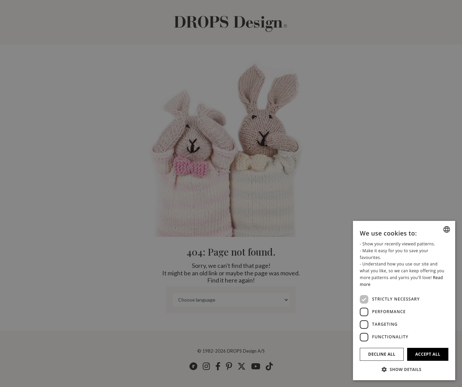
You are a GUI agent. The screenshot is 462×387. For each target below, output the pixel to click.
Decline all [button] (382, 354)
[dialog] (404, 300)
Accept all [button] (428, 354)
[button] (404, 369)
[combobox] (446, 229)
